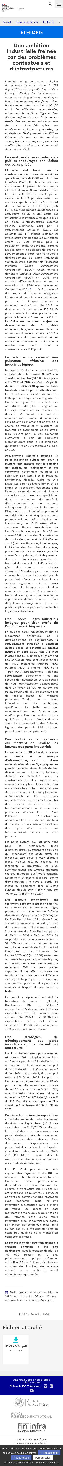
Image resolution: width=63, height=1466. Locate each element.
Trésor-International (26, 21)
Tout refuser (21, 1457)
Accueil (7, 21)
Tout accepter (48, 1452)
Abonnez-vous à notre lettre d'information (31, 1381)
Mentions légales (37, 1439)
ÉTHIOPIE (48, 21)
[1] (29, 289)
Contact (21, 1439)
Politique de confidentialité (31, 1442)
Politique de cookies (47, 1462)
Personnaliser (43, 1457)
